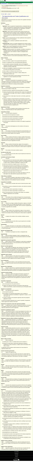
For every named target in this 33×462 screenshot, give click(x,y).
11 (1, 340)
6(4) (2, 203)
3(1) (2, 108)
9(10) (2, 290)
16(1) (2, 441)
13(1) (2, 359)
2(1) (2, 59)
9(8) (2, 273)
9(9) (2, 282)
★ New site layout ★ (4, 3)
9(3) (2, 241)
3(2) (2, 113)
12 (1, 352)
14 (1, 384)
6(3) (2, 197)
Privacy (16, 456)
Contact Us (16, 458)
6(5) (2, 210)
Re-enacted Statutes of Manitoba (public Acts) (15, 3)
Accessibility (16, 451)
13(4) (2, 378)
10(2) (2, 319)
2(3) (2, 87)
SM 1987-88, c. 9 (10, 8)
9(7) (2, 267)
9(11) (2, 305)
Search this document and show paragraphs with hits (10, 11)
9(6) (2, 261)
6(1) (2, 177)
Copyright (16, 454)
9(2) (2, 235)
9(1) (2, 231)
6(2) (2, 183)
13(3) (2, 371)
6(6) (2, 216)
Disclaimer (16, 453)
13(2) (2, 365)
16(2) (2, 447)
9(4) (2, 247)
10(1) (2, 311)
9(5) (2, 255)
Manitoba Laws (3, 2)
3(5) (2, 136)
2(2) (2, 80)
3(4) (2, 130)
